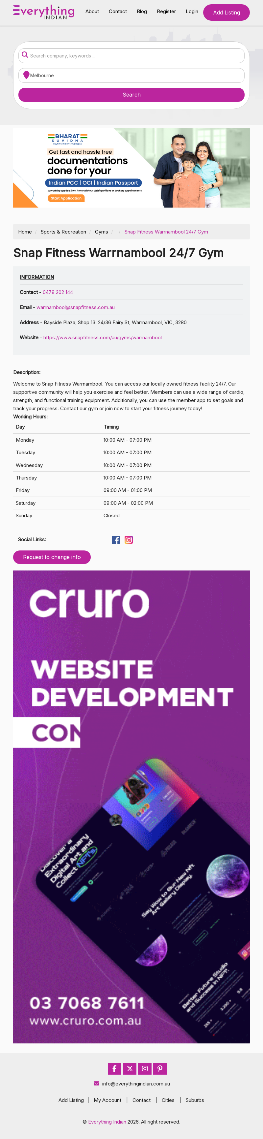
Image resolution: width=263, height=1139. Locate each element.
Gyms (101, 232)
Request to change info (52, 557)
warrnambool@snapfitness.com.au (75, 307)
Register (166, 11)
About (92, 11)
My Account (107, 1100)
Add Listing (226, 12)
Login (192, 11)
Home (25, 232)
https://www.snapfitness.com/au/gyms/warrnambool (102, 337)
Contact (118, 11)
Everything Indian (107, 1122)
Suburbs (195, 1100)
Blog (142, 11)
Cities (168, 1100)
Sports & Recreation (63, 232)
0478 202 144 (58, 292)
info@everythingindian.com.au (131, 1084)
